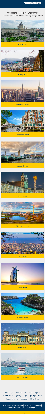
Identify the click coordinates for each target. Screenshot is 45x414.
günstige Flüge (21, 396)
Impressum (18, 406)
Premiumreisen (12, 399)
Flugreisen (24, 399)
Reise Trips (9, 393)
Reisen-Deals (21, 393)
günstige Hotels (36, 396)
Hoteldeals (34, 399)
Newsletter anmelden (16, 408)
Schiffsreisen (8, 396)
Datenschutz (8, 406)
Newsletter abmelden (32, 406)
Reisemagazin (31, 408)
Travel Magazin (34, 393)
